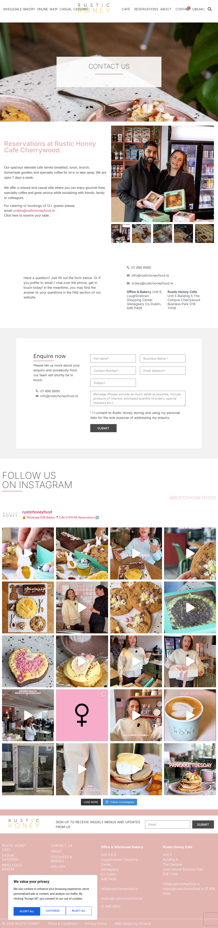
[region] (52, 899)
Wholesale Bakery (19, 9)
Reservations (146, 9)
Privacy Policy (96, 924)
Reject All (52, 911)
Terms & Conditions (62, 924)
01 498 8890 (110, 906)
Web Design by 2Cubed (133, 924)
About (166, 9)
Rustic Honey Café (14, 848)
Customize (26, 911)
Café (127, 9)
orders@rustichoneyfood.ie (34, 210)
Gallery (58, 867)
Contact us (186, 9)
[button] (115, 174)
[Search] (209, 9)
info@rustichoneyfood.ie (119, 889)
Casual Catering (74, 9)
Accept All (79, 911)
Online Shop (47, 9)
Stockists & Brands (61, 859)
